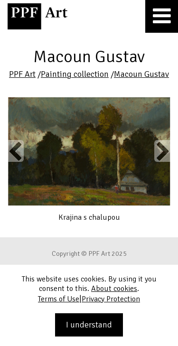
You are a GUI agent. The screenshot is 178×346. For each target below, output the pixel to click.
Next (162, 151)
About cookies (114, 288)
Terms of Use (58, 299)
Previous (16, 151)
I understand (89, 324)
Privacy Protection (111, 299)
